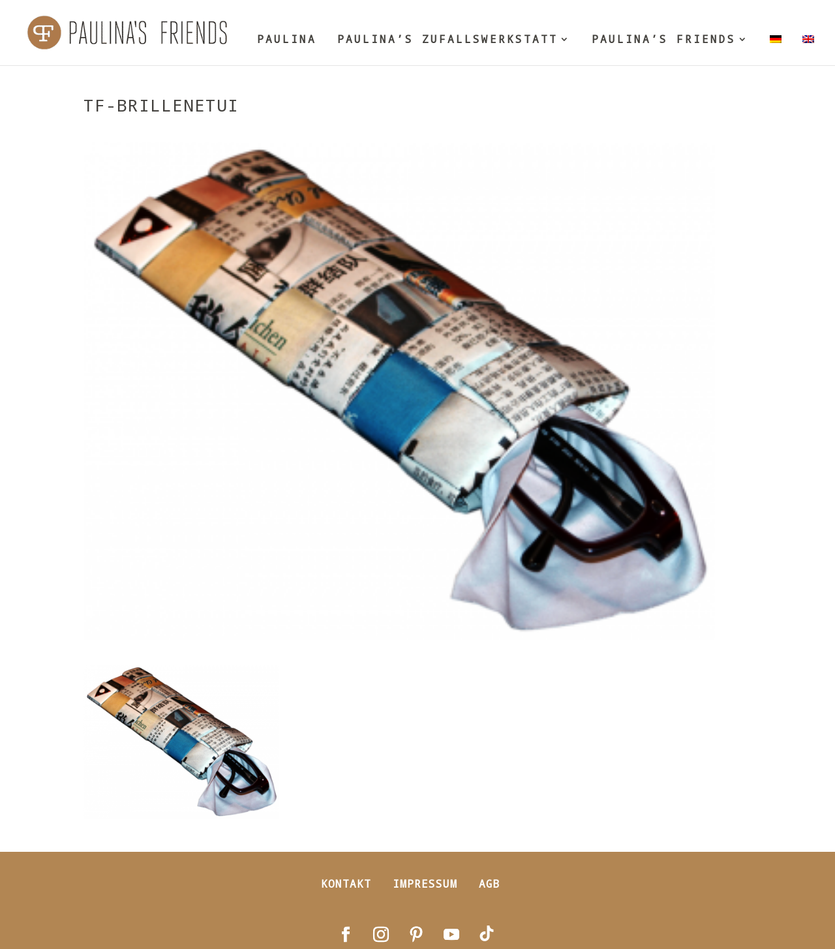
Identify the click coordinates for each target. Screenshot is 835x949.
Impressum (425, 883)
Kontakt (346, 883)
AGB (489, 883)
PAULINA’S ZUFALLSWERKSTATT (447, 40)
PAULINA (286, 40)
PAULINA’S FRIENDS (664, 40)
